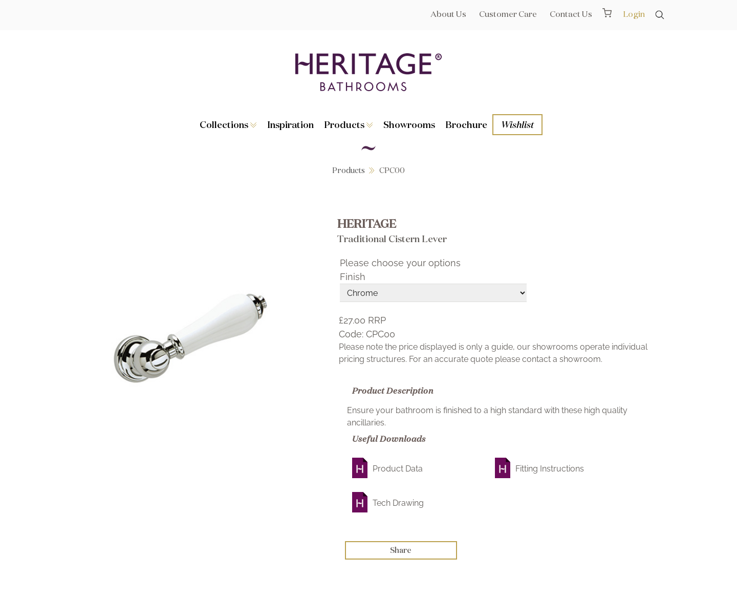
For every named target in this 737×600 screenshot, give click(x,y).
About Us (448, 14)
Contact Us (571, 14)
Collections (228, 124)
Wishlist (517, 124)
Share (400, 550)
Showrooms (409, 124)
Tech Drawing (398, 503)
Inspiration (290, 124)
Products (348, 124)
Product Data (398, 469)
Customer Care (508, 14)
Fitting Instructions (549, 469)
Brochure (466, 124)
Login (634, 14)
